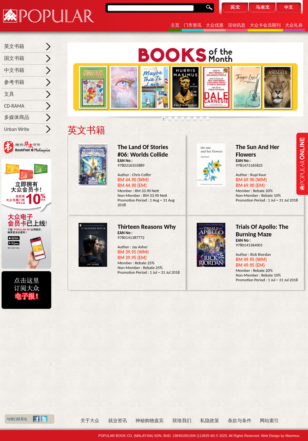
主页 (175, 25)
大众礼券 (294, 25)
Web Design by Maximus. (280, 436)
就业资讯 (117, 420)
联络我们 (182, 420)
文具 (9, 94)
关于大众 (89, 420)
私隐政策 (209, 420)
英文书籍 (14, 46)
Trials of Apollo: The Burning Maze (262, 230)
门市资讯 (192, 25)
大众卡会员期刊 (265, 25)
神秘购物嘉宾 (149, 420)
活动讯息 (236, 25)
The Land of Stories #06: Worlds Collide (143, 150)
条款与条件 (239, 420)
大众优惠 (214, 25)
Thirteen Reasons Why (147, 226)
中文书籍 (14, 70)
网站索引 (269, 420)
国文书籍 (14, 58)
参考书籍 (14, 82)
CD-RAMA (14, 106)
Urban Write (16, 129)
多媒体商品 (16, 117)
